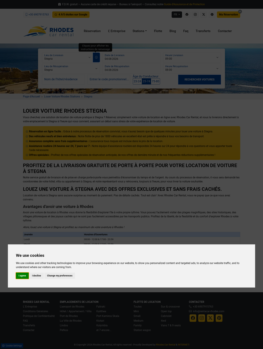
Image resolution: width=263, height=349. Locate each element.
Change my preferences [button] (59, 275)
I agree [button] (22, 275)
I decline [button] (36, 275)
